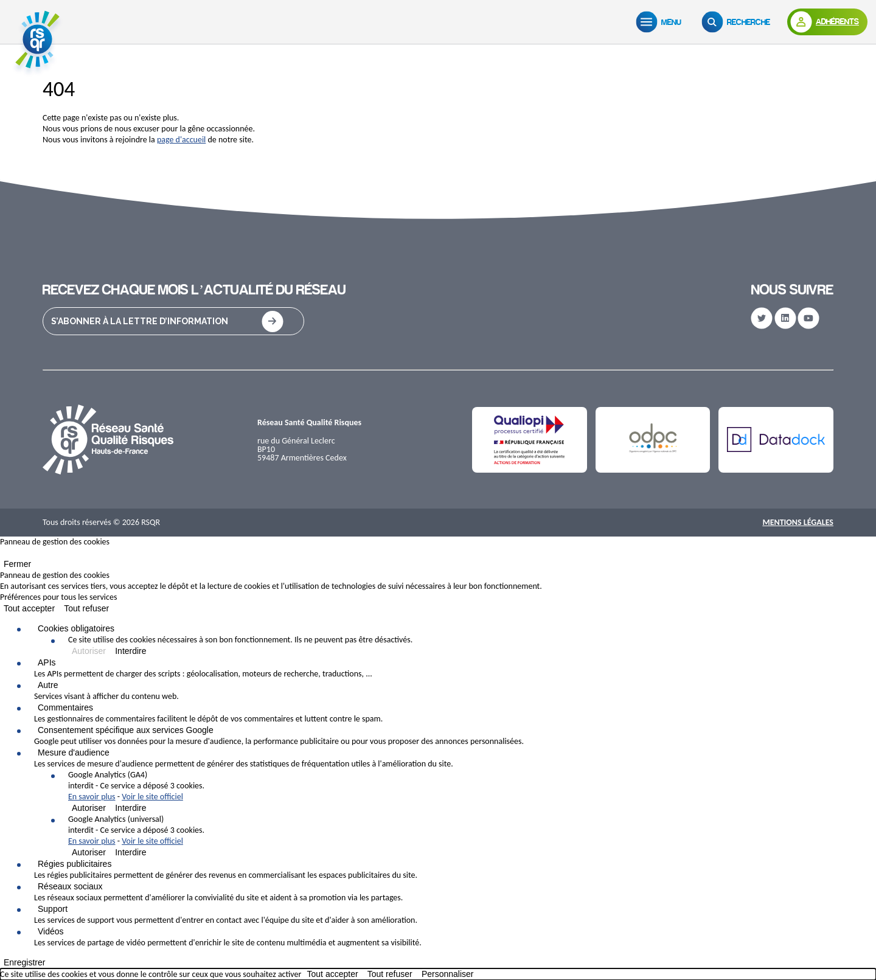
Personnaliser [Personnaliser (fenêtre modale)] (448, 974)
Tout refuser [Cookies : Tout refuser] (86, 608)
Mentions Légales (797, 522)
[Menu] (661, 22)
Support (53, 909)
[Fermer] (3, 555)
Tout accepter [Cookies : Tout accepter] (29, 608)
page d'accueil (181, 139)
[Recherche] (738, 22)
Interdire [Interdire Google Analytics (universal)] (130, 852)
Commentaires (65, 707)
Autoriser (89, 651)
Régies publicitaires (74, 864)
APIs (47, 662)
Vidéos (51, 931)
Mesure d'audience (73, 752)
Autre (48, 685)
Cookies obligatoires (76, 628)
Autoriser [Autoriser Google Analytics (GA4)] (89, 808)
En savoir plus (92, 796)
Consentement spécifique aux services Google (126, 730)
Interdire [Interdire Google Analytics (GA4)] (130, 808)
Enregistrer (24, 962)
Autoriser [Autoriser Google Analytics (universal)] (89, 852)
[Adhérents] (827, 22)
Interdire (130, 651)
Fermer (17, 564)
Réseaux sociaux (70, 886)
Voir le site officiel (152, 796)
